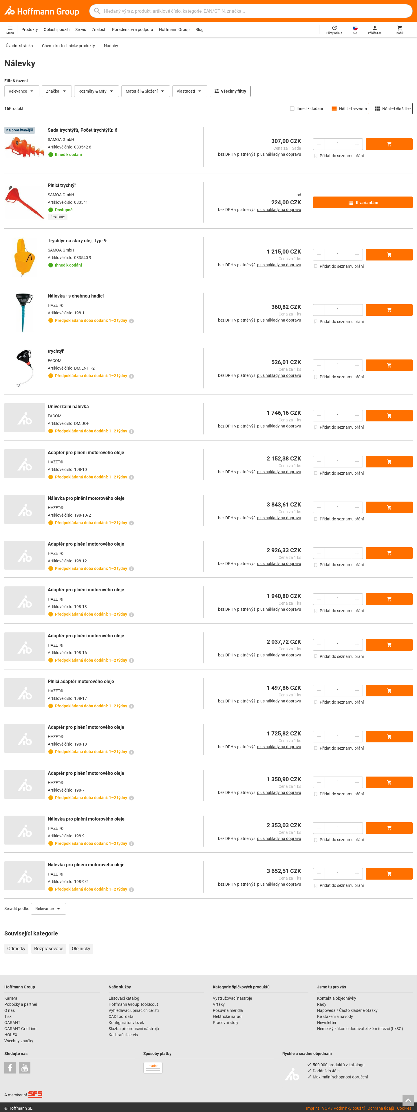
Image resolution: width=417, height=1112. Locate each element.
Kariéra (10, 998)
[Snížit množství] (319, 144)
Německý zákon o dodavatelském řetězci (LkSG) (360, 1028)
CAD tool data (121, 1016)
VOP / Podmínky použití (343, 1108)
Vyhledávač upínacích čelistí (134, 1010)
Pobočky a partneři (21, 1004)
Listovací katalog (124, 998)
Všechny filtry (230, 91)
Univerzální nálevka (68, 406)
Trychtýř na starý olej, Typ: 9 (77, 240)
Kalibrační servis (123, 1034)
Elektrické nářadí (227, 1016)
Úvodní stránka (19, 45)
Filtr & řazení (16, 80)
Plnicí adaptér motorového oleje (81, 681)
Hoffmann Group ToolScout (133, 1004)
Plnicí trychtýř (62, 185)
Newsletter (326, 1022)
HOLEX (10, 1034)
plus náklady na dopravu (279, 154)
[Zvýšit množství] (357, 144)
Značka (56, 91)
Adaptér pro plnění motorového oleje (86, 452)
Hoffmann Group (174, 29)
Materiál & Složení (146, 91)
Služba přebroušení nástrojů (134, 1028)
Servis (80, 29)
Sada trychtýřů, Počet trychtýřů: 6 (82, 130)
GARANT (12, 1022)
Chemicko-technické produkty (68, 45)
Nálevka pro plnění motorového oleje (86, 498)
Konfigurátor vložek (126, 1022)
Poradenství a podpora (132, 29)
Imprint (312, 1108)
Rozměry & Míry (96, 91)
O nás (9, 1010)
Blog (199, 29)
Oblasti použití (57, 29)
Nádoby (111, 45)
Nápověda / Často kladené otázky (347, 1010)
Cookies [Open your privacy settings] (404, 1108)
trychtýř (56, 351)
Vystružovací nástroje (232, 998)
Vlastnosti (190, 91)
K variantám (363, 203)
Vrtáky (219, 1004)
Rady (321, 1004)
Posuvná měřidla (228, 1010)
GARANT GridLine (20, 1028)
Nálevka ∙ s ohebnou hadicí (76, 296)
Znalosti (99, 29)
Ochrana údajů (380, 1108)
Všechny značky (18, 1040)
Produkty (29, 29)
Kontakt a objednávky (336, 998)
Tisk (8, 1016)
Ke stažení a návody (335, 1016)
